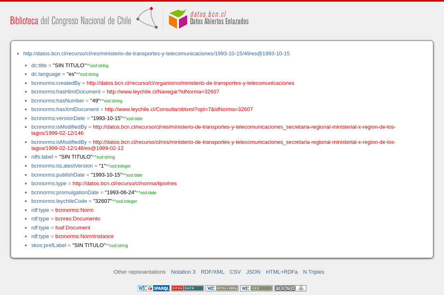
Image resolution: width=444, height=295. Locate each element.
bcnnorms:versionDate (58, 118)
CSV (235, 272)
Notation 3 (183, 272)
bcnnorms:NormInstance (84, 236)
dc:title (39, 65)
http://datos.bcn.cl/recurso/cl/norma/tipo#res (124, 183)
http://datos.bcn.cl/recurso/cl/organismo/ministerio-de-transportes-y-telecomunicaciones (190, 83)
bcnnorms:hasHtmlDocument (65, 91)
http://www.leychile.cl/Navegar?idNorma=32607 (162, 91)
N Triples (313, 272)
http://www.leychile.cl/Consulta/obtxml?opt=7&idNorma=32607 (179, 109)
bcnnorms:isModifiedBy (59, 127)
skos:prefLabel (48, 245)
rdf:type (40, 210)
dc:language (45, 74)
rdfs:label (42, 157)
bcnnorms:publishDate (57, 175)
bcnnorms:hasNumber (57, 101)
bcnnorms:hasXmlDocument (65, 109)
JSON (253, 272)
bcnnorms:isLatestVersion (62, 166)
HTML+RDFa (282, 272)
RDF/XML (212, 272)
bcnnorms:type (48, 183)
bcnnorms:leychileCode (59, 201)
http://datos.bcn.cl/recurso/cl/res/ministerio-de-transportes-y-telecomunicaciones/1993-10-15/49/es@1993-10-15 (156, 53)
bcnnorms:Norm (74, 210)
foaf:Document (72, 228)
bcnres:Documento (77, 219)
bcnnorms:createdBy (55, 83)
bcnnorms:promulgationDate (65, 192)
